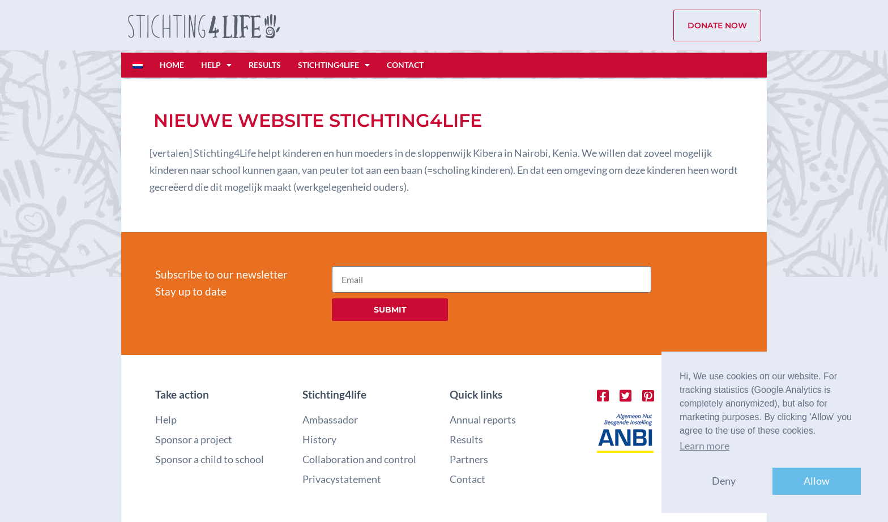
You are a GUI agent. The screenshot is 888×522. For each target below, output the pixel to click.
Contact (405, 65)
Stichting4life (334, 65)
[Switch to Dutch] (138, 65)
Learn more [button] (704, 446)
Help (216, 65)
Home (172, 65)
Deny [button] (724, 481)
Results (265, 65)
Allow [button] (817, 481)
